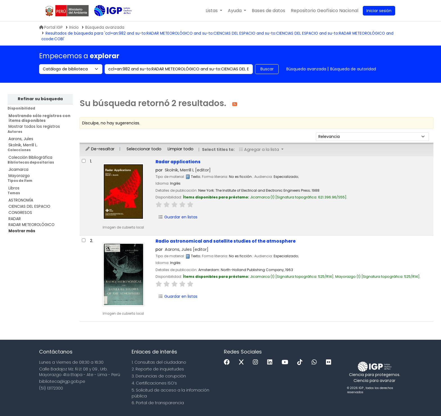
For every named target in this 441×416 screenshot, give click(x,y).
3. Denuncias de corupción (159, 376)
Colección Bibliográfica (30, 157)
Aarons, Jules (20, 139)
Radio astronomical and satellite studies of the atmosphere (226, 241)
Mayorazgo (19, 175)
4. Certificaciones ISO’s (154, 383)
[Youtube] (286, 362)
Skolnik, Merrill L (188, 170)
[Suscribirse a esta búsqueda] (234, 104)
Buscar (267, 69)
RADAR (14, 219)
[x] (242, 362)
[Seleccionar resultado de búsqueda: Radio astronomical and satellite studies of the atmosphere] (84, 240)
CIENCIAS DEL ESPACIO (29, 206)
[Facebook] (228, 362)
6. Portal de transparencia (158, 403)
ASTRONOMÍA (20, 200)
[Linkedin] (271, 362)
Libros (13, 188)
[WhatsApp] (316, 362)
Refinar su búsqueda (40, 99)
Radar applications (178, 162)
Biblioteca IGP (108, 22)
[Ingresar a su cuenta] (379, 11)
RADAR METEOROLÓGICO (31, 224)
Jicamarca (18, 169)
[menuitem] (325, 11)
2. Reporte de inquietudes (158, 369)
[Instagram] (257, 362)
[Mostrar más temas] (21, 231)
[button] (213, 11)
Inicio (74, 27)
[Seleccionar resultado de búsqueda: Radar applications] (84, 161)
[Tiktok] (301, 362)
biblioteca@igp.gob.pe (62, 381)
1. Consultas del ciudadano (159, 362)
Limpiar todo (181, 149)
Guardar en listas (177, 217)
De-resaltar (99, 149)
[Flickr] (330, 362)
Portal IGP (51, 27)
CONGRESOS (20, 212)
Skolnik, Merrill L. (23, 145)
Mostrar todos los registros (34, 126)
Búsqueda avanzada (306, 69)
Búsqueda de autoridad (353, 69)
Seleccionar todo (144, 149)
